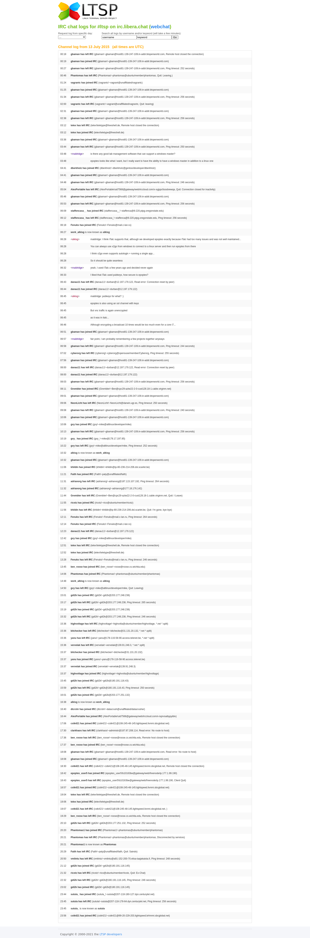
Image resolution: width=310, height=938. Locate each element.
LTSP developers (111, 934)
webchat (160, 26)
